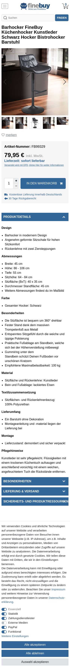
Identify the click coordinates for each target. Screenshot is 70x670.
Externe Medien (18, 622)
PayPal (12, 627)
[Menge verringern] (16, 186)
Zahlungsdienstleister (21, 618)
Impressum (58, 589)
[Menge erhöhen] (16, 180)
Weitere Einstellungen (15, 636)
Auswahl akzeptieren (35, 661)
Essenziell (14, 609)
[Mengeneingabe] (8, 183)
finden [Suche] (62, 17)
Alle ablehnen (35, 653)
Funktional (14, 631)
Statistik (13, 613)
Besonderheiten (17, 481)
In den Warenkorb (45, 183)
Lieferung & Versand (21, 491)
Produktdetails (17, 216)
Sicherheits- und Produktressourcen (35, 501)
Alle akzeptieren (35, 644)
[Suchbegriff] (27, 17)
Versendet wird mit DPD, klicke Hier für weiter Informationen (34, 165)
